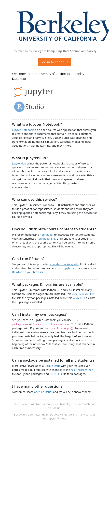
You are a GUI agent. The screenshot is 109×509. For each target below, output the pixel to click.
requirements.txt (83, 294)
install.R (79, 298)
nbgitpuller (47, 234)
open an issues (43, 392)
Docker (54, 414)
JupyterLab (69, 268)
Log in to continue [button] (54, 62)
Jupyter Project (57, 418)
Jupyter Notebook (23, 130)
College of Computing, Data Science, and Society (64, 51)
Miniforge (66, 414)
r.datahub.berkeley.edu (64, 264)
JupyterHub (19, 163)
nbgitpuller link (46, 238)
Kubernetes (33, 414)
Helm (45, 414)
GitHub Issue (52, 366)
